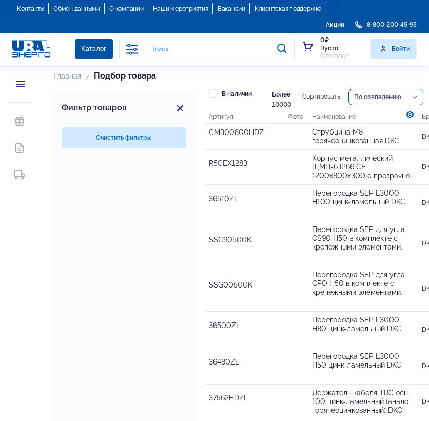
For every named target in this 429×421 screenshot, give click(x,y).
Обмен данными (76, 8)
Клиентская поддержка (288, 8)
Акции (335, 24)
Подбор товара (125, 76)
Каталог (94, 48)
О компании (126, 8)
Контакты (30, 8)
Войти (395, 49)
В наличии (230, 93)
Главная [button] (67, 76)
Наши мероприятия (180, 8)
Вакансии (231, 8)
